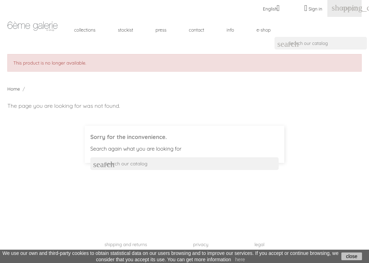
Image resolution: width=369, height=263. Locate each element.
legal (260, 244)
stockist (125, 30)
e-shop (264, 30)
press (160, 30)
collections (85, 30)
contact (196, 30)
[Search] (320, 43)
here (240, 259)
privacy (200, 244)
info (230, 30)
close (351, 256)
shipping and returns (126, 244)
